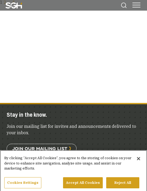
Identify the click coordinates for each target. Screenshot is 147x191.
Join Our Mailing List (39, 148)
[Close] (138, 160)
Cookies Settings (22, 184)
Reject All (122, 184)
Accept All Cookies (83, 184)
